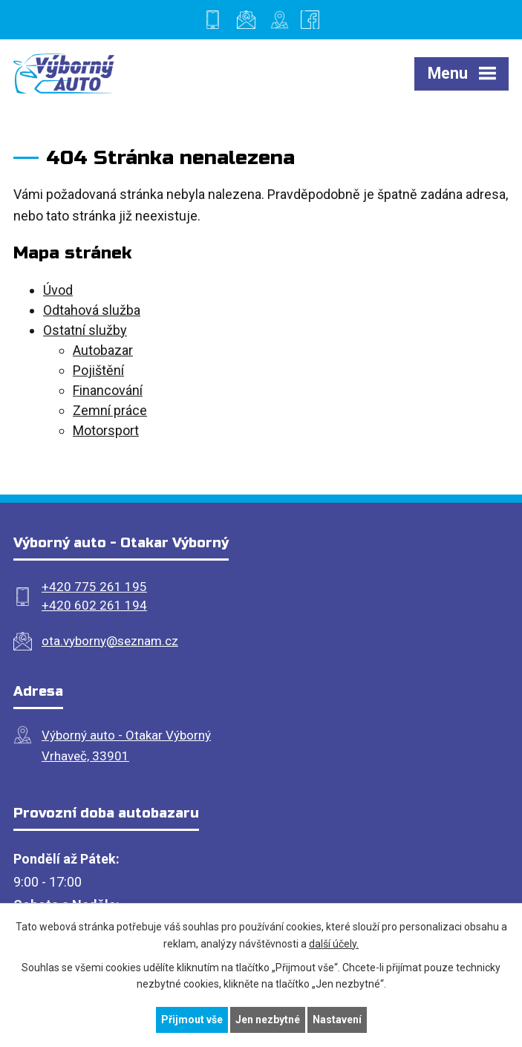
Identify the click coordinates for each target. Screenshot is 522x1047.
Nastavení (337, 1019)
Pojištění (98, 370)
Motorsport (106, 430)
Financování (108, 390)
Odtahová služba (91, 310)
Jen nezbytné (267, 1019)
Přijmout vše (192, 1019)
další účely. (334, 944)
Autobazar (103, 350)
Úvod (58, 290)
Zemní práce (110, 410)
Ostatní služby (85, 330)
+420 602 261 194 (94, 605)
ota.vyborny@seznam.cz (110, 640)
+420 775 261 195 (94, 586)
